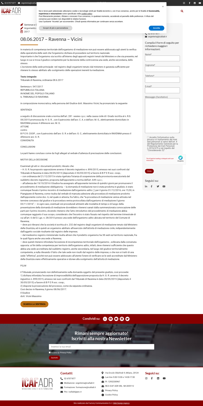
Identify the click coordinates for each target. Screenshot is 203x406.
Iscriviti (54, 358)
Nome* (162, 56)
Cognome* (162, 67)
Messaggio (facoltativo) (162, 114)
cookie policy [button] (86, 14)
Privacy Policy (66, 352)
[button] (182, 11)
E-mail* (162, 88)
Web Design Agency (121, 403)
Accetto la (54, 353)
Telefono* (162, 78)
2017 (27, 31)
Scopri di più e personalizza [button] (55, 28)
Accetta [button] (156, 28)
